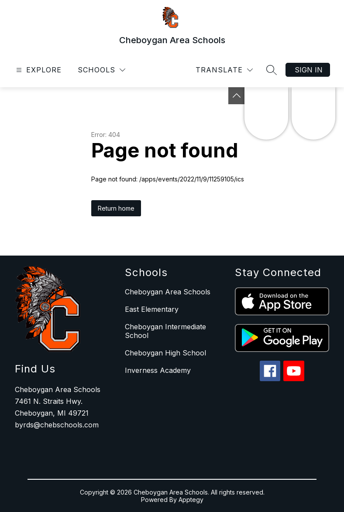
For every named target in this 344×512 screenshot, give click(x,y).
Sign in (309, 69)
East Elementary (152, 309)
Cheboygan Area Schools (167, 291)
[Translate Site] (224, 70)
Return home (116, 208)
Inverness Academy (158, 370)
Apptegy (191, 499)
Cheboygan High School (165, 352)
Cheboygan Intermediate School (165, 331)
